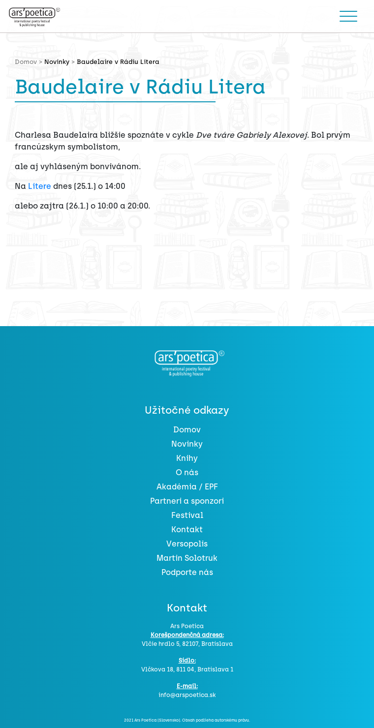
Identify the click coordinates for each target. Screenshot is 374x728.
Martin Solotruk (187, 558)
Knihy (187, 458)
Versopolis (187, 543)
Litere (39, 186)
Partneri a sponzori (187, 501)
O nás (187, 472)
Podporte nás (187, 572)
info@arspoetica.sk (187, 695)
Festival (187, 515)
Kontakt (187, 529)
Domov (187, 429)
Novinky (56, 61)
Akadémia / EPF (187, 486)
